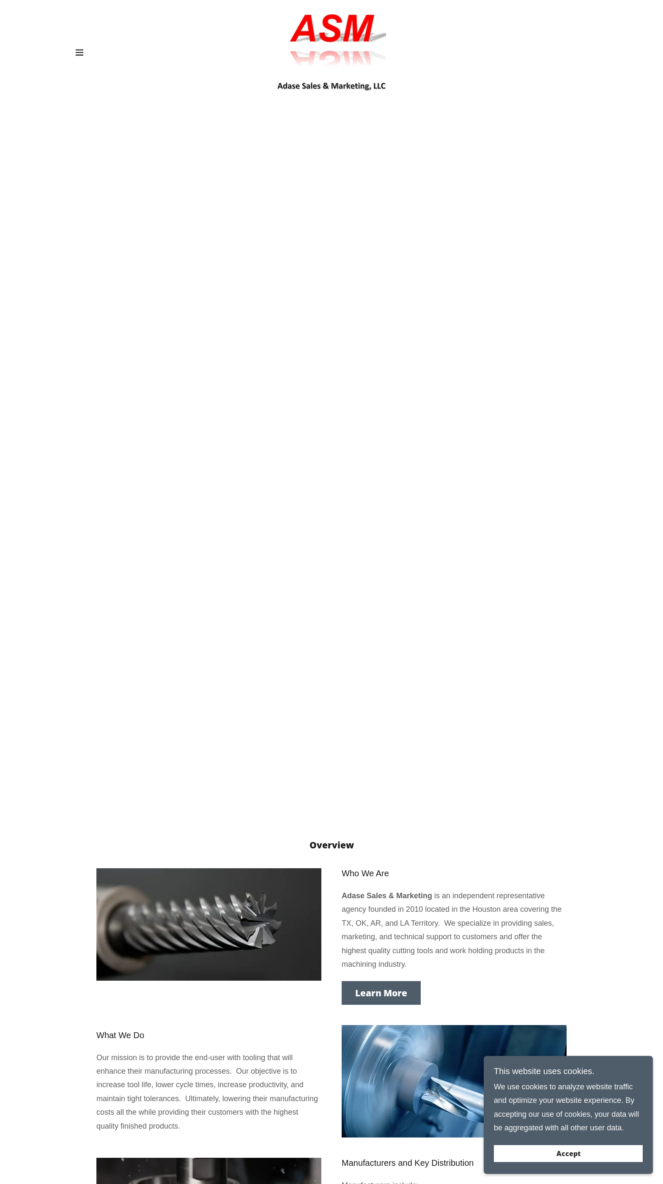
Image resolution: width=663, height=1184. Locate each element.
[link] (331, 52)
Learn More (381, 993)
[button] (79, 52)
